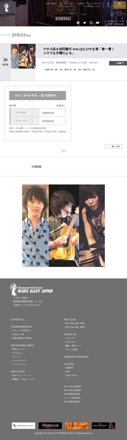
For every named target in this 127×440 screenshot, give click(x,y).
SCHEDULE (119, 6)
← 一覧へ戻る (114, 146)
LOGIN (108, 6)
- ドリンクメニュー (19, 364)
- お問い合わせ (70, 375)
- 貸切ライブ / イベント (21, 375)
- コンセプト (69, 338)
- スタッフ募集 (70, 349)
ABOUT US (70, 334)
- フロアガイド (70, 342)
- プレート (15, 357)
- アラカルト (16, 353)
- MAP (67, 371)
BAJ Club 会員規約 (72, 390)
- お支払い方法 (17, 334)
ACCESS (69, 364)
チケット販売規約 (72, 398)
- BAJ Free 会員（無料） (75, 327)
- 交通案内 (68, 368)
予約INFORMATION (21, 326)
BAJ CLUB (69, 319)
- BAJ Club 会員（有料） (75, 323)
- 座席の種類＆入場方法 (21, 338)
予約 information (116, 24)
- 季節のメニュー (18, 349)
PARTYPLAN (17, 371)
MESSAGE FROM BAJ (76, 356)
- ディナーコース (18, 360)
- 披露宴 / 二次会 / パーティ (23, 379)
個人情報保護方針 (72, 394)
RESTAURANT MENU (22, 345)
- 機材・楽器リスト (72, 346)
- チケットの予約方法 (20, 330)
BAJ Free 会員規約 (72, 386)
